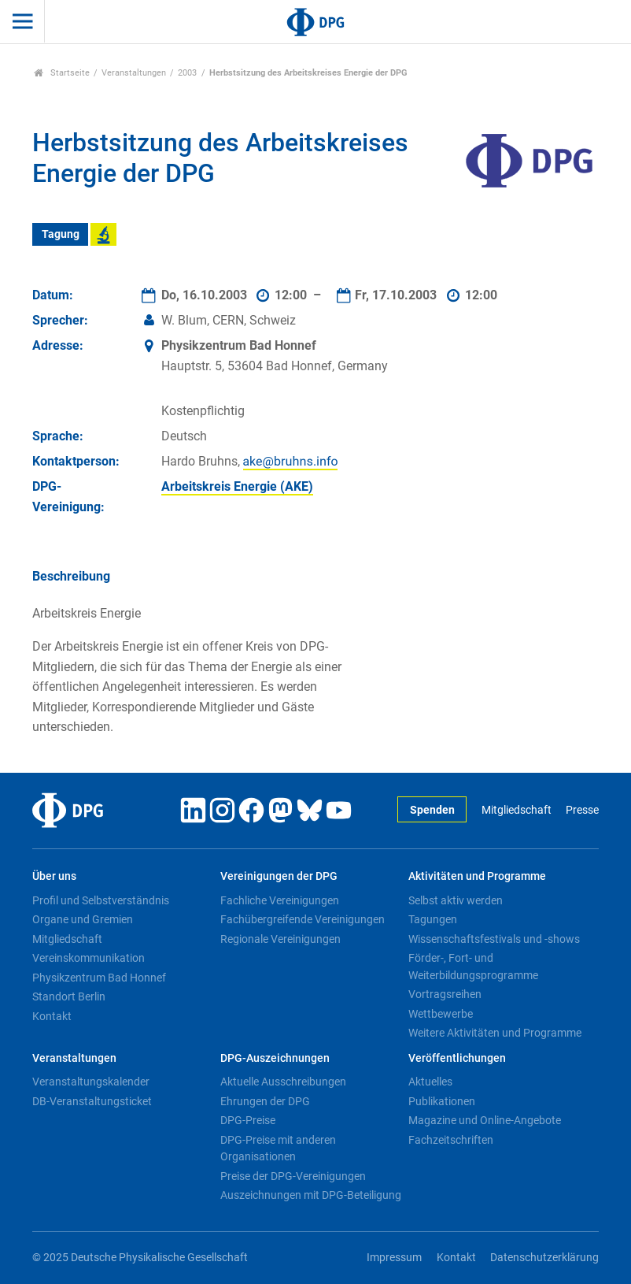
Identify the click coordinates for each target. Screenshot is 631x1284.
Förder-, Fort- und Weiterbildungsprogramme (473, 967)
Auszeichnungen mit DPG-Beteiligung (310, 1195)
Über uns (54, 876)
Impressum (394, 1257)
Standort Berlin (68, 996)
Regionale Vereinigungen (280, 939)
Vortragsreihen (445, 994)
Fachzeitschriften (450, 1140)
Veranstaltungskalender (90, 1081)
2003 (187, 73)
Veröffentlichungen (457, 1058)
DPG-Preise (247, 1120)
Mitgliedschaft (517, 810)
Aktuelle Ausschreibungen (283, 1081)
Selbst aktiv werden (455, 900)
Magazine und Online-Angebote (484, 1120)
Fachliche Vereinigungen (279, 900)
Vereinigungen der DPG (279, 876)
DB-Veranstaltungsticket (92, 1101)
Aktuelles (430, 1081)
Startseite (62, 73)
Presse (582, 810)
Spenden (432, 810)
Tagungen (432, 919)
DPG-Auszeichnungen (275, 1058)
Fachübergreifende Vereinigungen (302, 919)
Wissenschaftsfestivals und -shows (494, 939)
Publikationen (441, 1101)
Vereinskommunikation (88, 958)
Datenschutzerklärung (544, 1257)
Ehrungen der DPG (265, 1101)
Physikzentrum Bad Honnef (99, 977)
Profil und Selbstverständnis (100, 900)
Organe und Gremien (82, 919)
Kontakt (52, 1016)
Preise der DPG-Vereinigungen (293, 1176)
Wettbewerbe (440, 1014)
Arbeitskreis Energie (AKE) (237, 486)
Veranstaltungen (133, 73)
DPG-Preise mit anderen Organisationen (278, 1148)
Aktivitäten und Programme (477, 876)
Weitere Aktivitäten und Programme (494, 1032)
